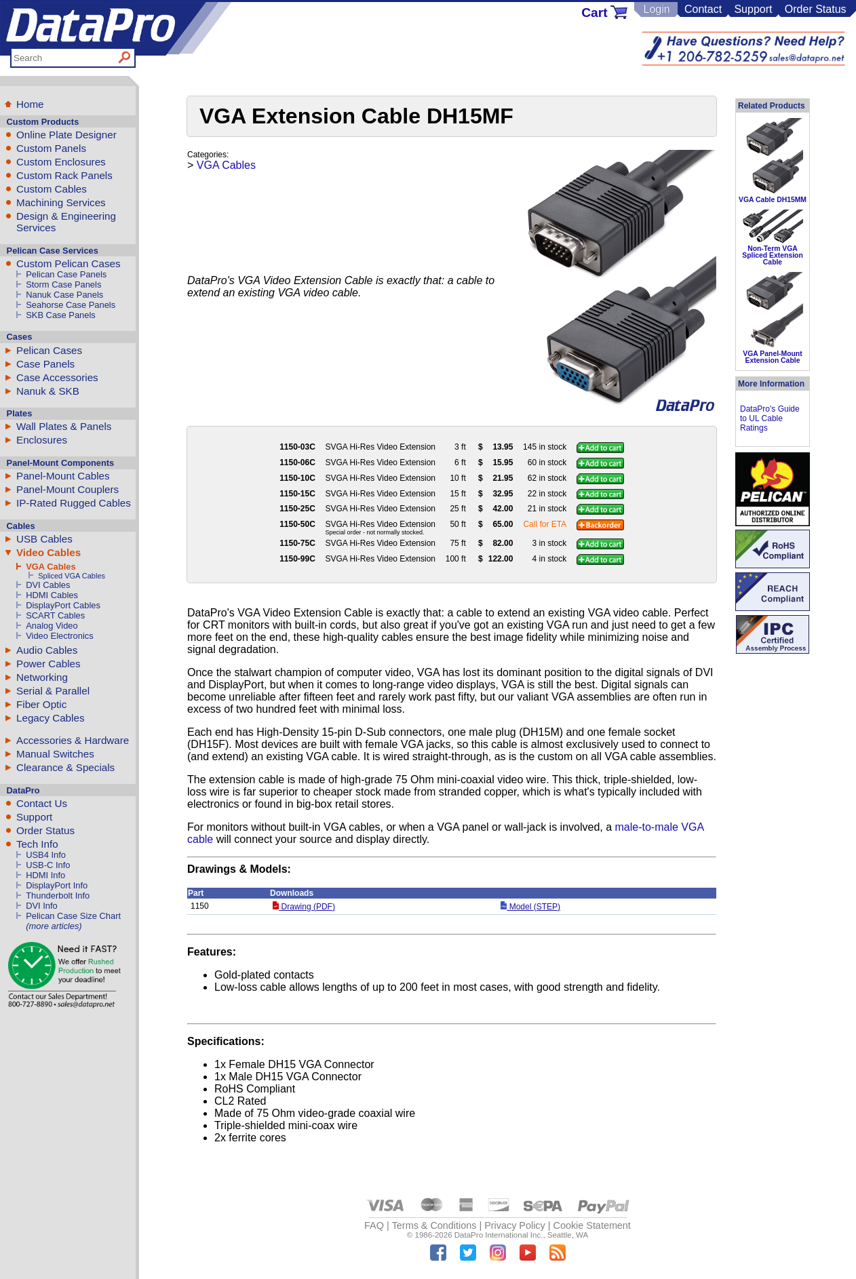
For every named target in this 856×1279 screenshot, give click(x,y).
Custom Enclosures (61, 162)
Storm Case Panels (63, 284)
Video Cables (48, 552)
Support (753, 9)
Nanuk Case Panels (64, 295)
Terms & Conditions (434, 1225)
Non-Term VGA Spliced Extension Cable (772, 256)
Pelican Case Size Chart (73, 916)
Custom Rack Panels (64, 175)
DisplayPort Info (56, 885)
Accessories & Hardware (72, 740)
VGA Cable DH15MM (772, 199)
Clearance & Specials (65, 767)
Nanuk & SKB (47, 391)
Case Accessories (57, 377)
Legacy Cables (50, 718)
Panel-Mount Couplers (67, 489)
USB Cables (44, 539)
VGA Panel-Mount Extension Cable (772, 357)
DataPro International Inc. (498, 1235)
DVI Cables (48, 585)
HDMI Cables (52, 595)
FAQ (374, 1225)
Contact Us (41, 803)
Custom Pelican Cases (68, 263)
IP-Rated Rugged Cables (73, 503)
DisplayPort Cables (63, 605)
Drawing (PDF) (304, 906)
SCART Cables (55, 615)
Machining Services (61, 202)
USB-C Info (48, 865)
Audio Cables (46, 650)
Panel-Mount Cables (63, 475)
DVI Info (42, 906)
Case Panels (45, 364)
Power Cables (48, 663)
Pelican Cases (49, 350)
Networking (42, 677)
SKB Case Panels (61, 315)
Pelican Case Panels (66, 274)
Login (656, 9)
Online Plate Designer (66, 134)
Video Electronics (59, 636)
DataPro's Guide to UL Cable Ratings (770, 418)
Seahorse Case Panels (70, 305)
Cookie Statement (591, 1225)
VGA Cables (50, 567)
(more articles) (53, 926)
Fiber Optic (41, 704)
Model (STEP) (530, 906)
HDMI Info (45, 875)
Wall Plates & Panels (63, 426)
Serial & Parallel (53, 690)
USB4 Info (46, 855)
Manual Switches (55, 754)
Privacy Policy (514, 1225)
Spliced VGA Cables (71, 576)
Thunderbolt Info (58, 895)
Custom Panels (51, 148)
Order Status (816, 9)
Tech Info (37, 844)
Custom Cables (51, 189)
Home (30, 104)
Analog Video (52, 626)
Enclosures (41, 440)
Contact (703, 9)
